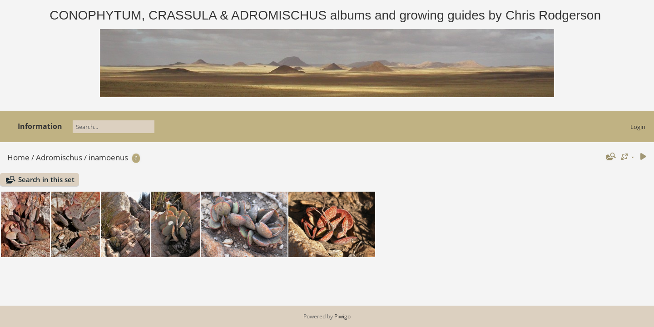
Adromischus (59, 157)
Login (637, 127)
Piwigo (342, 316)
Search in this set (46, 179)
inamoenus (108, 157)
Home (18, 157)
